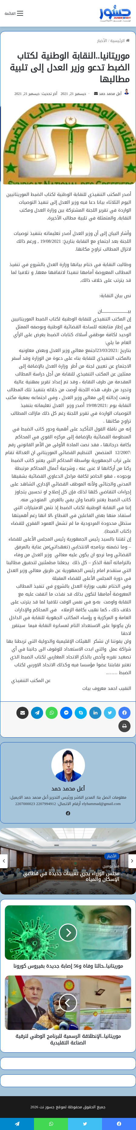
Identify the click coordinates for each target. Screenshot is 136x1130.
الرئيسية (120, 40)
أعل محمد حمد (110, 93)
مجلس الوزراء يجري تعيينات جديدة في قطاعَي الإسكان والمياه (71, 876)
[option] (68, 861)
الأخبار (102, 40)
